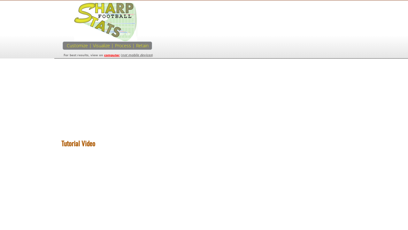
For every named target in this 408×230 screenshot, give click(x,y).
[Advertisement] (302, 47)
